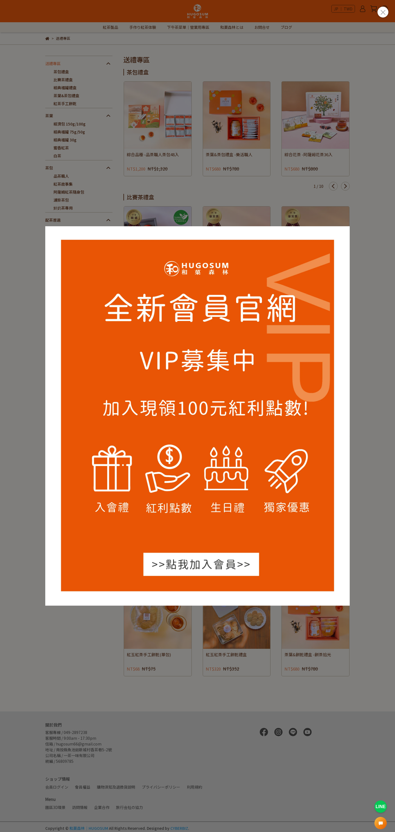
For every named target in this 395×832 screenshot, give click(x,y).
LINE (380, 806)
